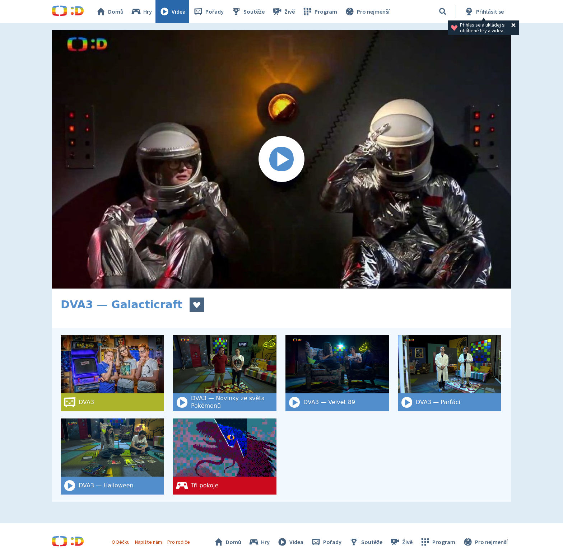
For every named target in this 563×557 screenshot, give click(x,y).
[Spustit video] (281, 159)
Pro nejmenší (367, 11)
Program (319, 11)
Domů (110, 11)
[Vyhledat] (443, 11)
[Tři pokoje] (224, 456)
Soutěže (248, 11)
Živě (283, 11)
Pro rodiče (178, 542)
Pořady (208, 11)
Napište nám (148, 542)
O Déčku (121, 542)
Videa (172, 11)
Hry (141, 11)
